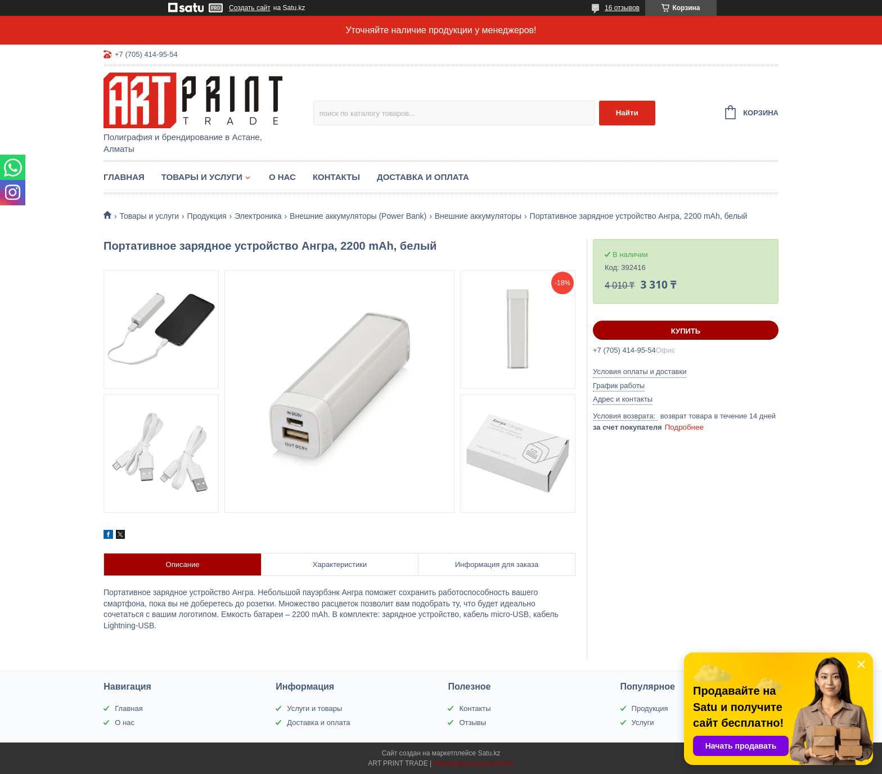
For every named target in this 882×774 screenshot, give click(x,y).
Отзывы (472, 722)
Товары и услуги (201, 177)
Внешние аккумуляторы (478, 216)
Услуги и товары (314, 708)
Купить (685, 331)
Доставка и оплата (423, 177)
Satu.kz (489, 753)
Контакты (336, 177)
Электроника (258, 216)
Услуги (643, 722)
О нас (282, 177)
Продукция (207, 216)
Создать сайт (250, 8)
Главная (124, 177)
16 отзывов (622, 8)
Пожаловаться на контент (473, 763)
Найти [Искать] (627, 113)
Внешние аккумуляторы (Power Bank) (358, 216)
